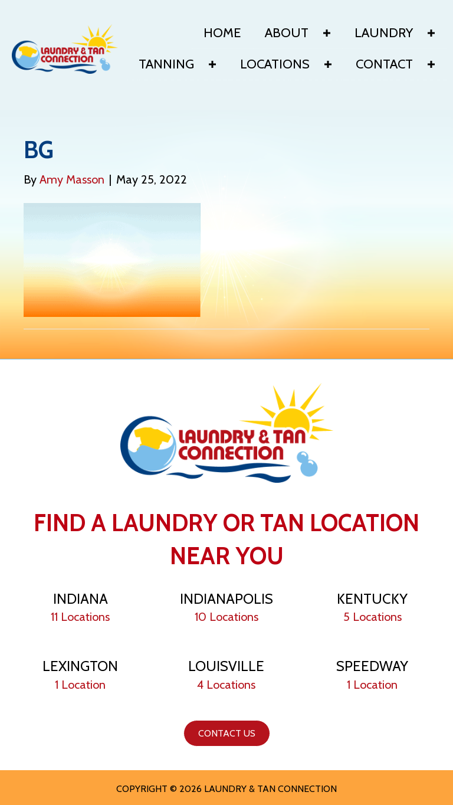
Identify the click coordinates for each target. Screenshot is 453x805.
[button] (327, 33)
